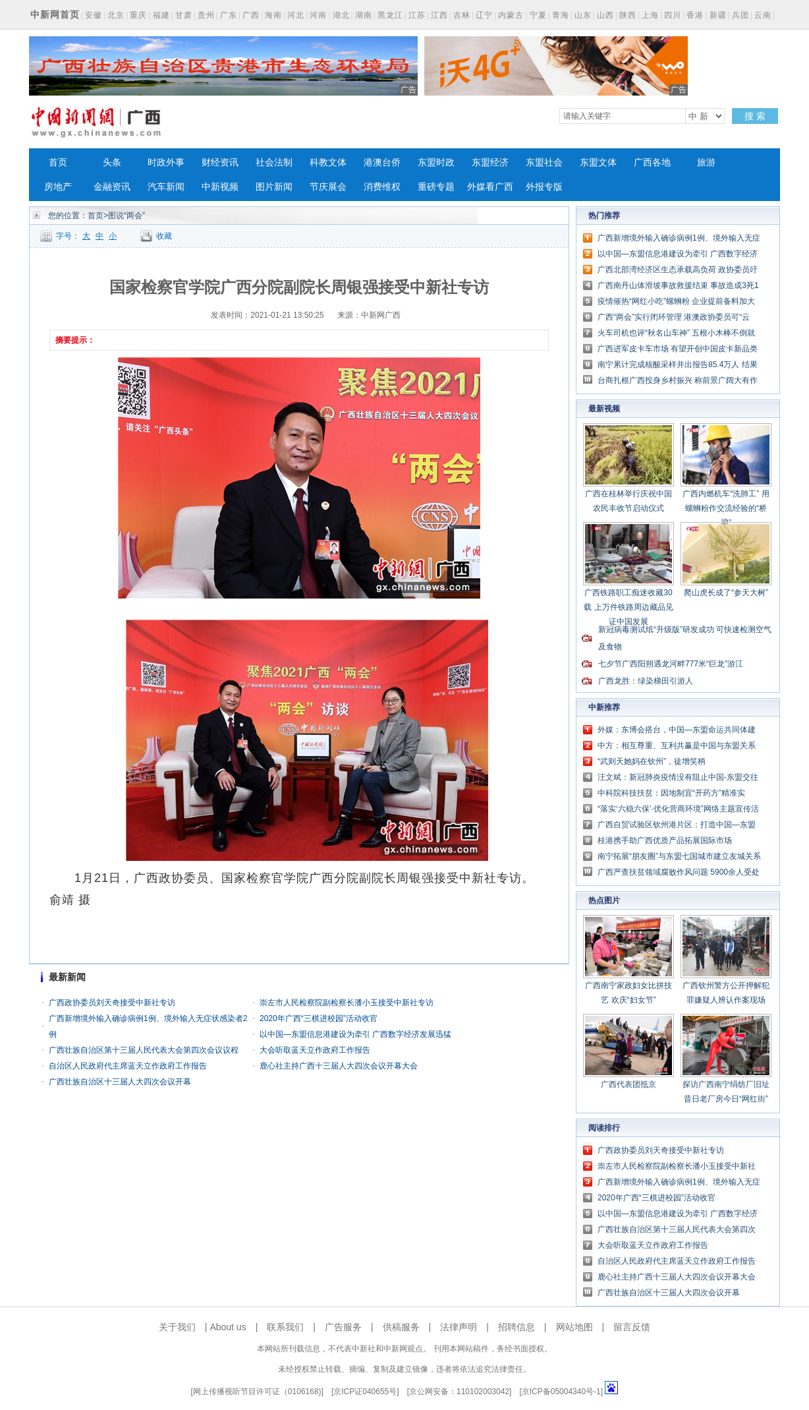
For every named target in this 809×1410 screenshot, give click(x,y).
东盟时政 (436, 162)
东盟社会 (544, 162)
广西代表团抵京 (628, 1084)
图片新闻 (274, 187)
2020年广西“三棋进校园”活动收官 (318, 1018)
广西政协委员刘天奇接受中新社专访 (112, 1002)
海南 (273, 15)
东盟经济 (490, 162)
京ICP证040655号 (365, 1391)
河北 (295, 15)
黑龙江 (390, 15)
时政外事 (166, 162)
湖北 (341, 15)
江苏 (417, 15)
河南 (318, 15)
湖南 (363, 15)
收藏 (164, 236)
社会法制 (274, 162)
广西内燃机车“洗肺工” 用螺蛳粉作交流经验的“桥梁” (726, 508)
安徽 (93, 15)
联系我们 (285, 1327)
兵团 (740, 15)
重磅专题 (436, 187)
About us (227, 1327)
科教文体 (328, 162)
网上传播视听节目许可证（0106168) (257, 1391)
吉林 (461, 15)
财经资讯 (220, 162)
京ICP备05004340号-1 (561, 1391)
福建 (161, 15)
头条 (112, 162)
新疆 (718, 15)
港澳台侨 (382, 162)
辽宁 (484, 15)
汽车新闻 (166, 187)
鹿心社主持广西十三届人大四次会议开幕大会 (339, 1066)
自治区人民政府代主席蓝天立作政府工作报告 (128, 1066)
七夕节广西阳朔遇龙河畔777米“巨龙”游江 (670, 663)
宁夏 (538, 15)
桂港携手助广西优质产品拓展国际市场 (665, 840)
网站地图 (574, 1327)
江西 (439, 15)
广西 (251, 15)
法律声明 (458, 1327)
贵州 (206, 15)
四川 (672, 15)
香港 (695, 15)
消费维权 (382, 187)
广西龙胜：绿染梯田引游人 (645, 681)
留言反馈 (631, 1327)
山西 (605, 15)
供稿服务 (401, 1327)
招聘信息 (516, 1327)
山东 (583, 15)
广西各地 (652, 162)
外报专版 (544, 187)
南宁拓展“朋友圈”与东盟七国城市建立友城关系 (679, 856)
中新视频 (220, 187)
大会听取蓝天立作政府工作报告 (315, 1050)
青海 (560, 15)
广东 (228, 15)
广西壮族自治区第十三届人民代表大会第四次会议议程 (143, 1050)
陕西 (627, 15)
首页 (58, 162)
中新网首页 (55, 14)
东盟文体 (598, 162)
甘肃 (183, 15)
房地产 (58, 187)
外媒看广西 (490, 187)
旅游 (706, 162)
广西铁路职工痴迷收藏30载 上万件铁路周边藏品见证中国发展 (628, 607)
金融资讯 (112, 187)
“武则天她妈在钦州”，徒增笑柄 (652, 761)
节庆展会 (328, 187)
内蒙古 (511, 15)
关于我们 (177, 1327)
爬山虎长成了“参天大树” (726, 592)
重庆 (138, 15)
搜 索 (755, 116)
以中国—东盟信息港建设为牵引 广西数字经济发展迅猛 (355, 1034)
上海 (650, 15)
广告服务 (343, 1327)
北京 (116, 15)
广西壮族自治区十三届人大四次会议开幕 (120, 1081)
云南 (762, 15)
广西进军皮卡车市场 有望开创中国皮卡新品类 (678, 348)
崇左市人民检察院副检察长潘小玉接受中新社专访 (346, 1002)
